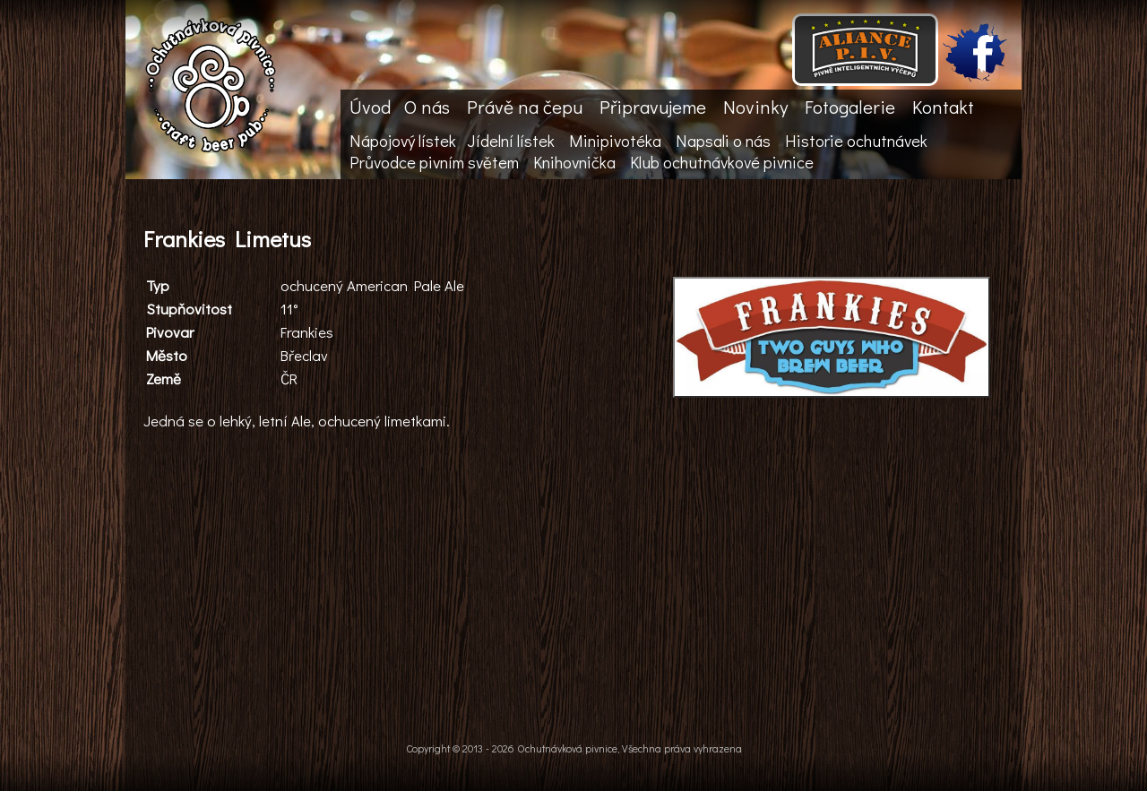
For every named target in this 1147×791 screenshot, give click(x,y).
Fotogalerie (850, 106)
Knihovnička (574, 162)
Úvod (370, 106)
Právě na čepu (524, 106)
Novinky (755, 106)
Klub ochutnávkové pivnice (722, 162)
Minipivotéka (615, 140)
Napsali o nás (723, 140)
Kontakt (943, 106)
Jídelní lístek (511, 140)
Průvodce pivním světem (434, 162)
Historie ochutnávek (856, 140)
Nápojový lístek (402, 140)
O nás (427, 106)
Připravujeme (652, 106)
